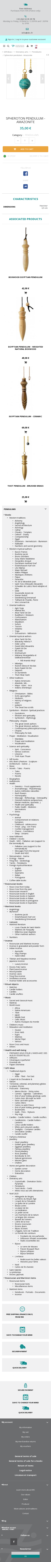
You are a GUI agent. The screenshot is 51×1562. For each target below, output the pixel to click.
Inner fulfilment (16, 836)
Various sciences (22, 752)
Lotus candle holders (24, 1125)
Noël (17, 1264)
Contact (25, 1513)
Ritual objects (11, 984)
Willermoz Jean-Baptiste (25, 932)
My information (25, 1427)
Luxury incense (21, 964)
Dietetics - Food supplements (28, 786)
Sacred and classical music (21, 1000)
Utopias (18, 730)
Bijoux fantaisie (27, 1253)
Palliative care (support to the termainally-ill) (28, 847)
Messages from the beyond (27, 851)
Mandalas (19, 739)
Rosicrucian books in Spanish (22, 896)
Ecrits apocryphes (22, 696)
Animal (18, 817)
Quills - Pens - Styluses (25, 1112)
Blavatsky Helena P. (23, 641)
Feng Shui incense (17, 976)
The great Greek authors (25, 724)
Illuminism (13, 911)
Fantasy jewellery (22, 1149)
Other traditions (16, 678)
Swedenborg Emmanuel (25, 597)
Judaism (18, 705)
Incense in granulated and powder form (26, 946)
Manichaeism (21, 619)
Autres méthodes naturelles (27, 791)
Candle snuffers (16, 994)
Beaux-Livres (20, 1206)
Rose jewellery (21, 1153)
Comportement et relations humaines (27, 821)
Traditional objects (17, 1071)
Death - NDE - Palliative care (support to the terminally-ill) (27, 842)
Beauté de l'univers (23, 1219)
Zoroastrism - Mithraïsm (25, 633)
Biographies (14, 779)
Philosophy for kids (23, 733)
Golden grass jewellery (25, 1144)
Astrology (19, 527)
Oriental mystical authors (20, 636)
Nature (12, 1081)
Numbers (13, 937)
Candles (12, 992)
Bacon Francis (21, 552)
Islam (17, 703)
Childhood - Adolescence (26, 824)
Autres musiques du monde (27, 1022)
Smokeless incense (17, 978)
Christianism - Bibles (24, 693)
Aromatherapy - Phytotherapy (28, 789)
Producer (25, 1504)
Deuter (18, 1030)
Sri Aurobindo (21, 672)
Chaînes (18, 1163)
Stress (17, 811)
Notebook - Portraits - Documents (30, 1292)
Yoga (17, 631)
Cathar (18, 530)
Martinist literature (17, 924)
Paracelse (19, 579)
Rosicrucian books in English (21, 894)
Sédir (17, 591)
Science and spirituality (19, 746)
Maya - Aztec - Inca (23, 685)
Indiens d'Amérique (23, 688)
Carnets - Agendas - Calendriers (29, 1093)
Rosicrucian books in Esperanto (23, 903)
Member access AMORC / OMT (9, 1528)
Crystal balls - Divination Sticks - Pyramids (29, 1182)
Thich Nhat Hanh (22, 675)
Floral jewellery (21, 1151)
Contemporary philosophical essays (30, 728)
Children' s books (16, 839)
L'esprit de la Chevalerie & (20, 1079)
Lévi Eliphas (20, 568)
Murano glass (21, 1160)
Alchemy (18, 521)
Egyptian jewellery (23, 1147)
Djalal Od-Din (21, 648)
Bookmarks (20, 1110)
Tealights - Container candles (27, 1129)
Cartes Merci (20, 1103)
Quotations (20, 713)
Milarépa (18, 663)
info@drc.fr (27, 33)
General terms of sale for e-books (25, 1461)
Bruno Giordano (22, 556)
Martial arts (20, 610)
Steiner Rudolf (21, 595)
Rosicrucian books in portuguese (23, 900)
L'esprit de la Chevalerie (25, 1201)
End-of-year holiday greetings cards (30, 1096)
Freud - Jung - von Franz (25, 826)
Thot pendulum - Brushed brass (25, 485)
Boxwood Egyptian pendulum (25, 277)
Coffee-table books (17, 880)
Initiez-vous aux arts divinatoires (29, 1190)
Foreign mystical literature (20, 865)
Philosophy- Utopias (18, 721)
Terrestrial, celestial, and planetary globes (27, 1084)
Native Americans (22, 681)
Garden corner (21, 1168)
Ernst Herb (19, 1032)
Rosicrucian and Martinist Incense (24, 944)
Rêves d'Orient (21, 1228)
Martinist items (16, 1289)
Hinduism (19, 698)
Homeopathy (20, 795)
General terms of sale (25, 1456)
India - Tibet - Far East (24, 1076)
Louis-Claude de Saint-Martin (27, 927)
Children (12, 1176)
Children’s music (16, 1025)
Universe (18, 754)
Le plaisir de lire (21, 1208)
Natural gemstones (23, 1158)
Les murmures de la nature (27, 1215)
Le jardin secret (21, 1212)
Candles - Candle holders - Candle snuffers (28, 1117)
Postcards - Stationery (19, 1088)
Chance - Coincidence (24, 831)
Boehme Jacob (21, 554)
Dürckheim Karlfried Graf (26, 563)
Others (12, 1047)
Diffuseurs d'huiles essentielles (33, 1238)
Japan (17, 1015)
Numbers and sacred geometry (28, 546)
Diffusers (13, 1058)
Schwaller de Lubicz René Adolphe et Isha (31, 587)
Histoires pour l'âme (29, 1262)
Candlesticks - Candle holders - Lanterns (28, 1121)
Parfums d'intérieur (17, 1137)
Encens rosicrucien (23, 1224)
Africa (17, 1008)
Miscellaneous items (24, 1286)
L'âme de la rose (22, 1222)
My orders (25, 1437)
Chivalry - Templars (23, 532)
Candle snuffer (21, 1134)
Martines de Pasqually (24, 930)
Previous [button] (9, 78)
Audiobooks (14, 781)
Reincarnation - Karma (19, 856)
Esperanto (19, 873)
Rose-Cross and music (19, 1044)
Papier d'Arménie (16, 1064)
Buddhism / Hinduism (24, 615)
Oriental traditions (17, 605)
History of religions (23, 700)
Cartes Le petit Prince (24, 1105)
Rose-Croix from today (19, 887)
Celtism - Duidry (22, 534)
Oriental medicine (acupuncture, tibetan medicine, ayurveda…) (29, 801)
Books (8, 515)
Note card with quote (24, 1100)
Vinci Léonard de (22, 602)
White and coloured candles (27, 1127)
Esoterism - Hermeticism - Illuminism (31, 541)
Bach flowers (20, 793)
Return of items (25, 1466)
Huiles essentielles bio (30, 1241)
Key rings (19, 1114)
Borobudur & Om (22, 1156)
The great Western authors (27, 726)
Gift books (13, 759)
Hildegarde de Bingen (24, 1196)
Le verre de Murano (29, 1246)
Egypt (17, 539)
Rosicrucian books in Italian (21, 898)
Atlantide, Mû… (21, 683)
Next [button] (42, 78)
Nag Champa (20, 953)
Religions (13, 691)
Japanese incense (17, 961)
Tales (17, 771)
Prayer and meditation (24, 741)
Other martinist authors (25, 934)
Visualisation (20, 743)
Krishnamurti (20, 653)
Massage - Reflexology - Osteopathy (31, 798)
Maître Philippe (21, 572)
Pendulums (20, 1186)
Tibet (17, 1012)
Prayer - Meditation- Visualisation (23, 736)
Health (12, 783)
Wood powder (15, 971)
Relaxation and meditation (21, 1027)
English (18, 868)
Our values (25, 1494)
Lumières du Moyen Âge (25, 1199)
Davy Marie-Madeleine (25, 559)
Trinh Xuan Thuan (22, 756)
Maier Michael (21, 570)
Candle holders (15, 989)
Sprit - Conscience (23, 749)
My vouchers (25, 1446)
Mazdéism (19, 622)
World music (14, 1005)
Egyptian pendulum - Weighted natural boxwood (25, 347)
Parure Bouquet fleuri (29, 1249)
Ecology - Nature (16, 858)
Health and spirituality (24, 805)
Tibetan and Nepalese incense (22, 959)
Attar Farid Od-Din (23, 613)
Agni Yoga (19, 608)
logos (17, 1034)
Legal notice (25, 1470)
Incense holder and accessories (23, 981)
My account (7, 1422)
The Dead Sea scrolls (24, 707)
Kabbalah (19, 543)
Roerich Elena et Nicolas (25, 666)
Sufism (18, 624)
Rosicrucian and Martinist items (20, 1278)
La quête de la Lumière (25, 1203)
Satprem (18, 670)
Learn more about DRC (25, 1490)
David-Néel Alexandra (24, 646)
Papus (17, 577)
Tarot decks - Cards (23, 1188)
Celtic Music (20, 1019)
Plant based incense (18, 969)
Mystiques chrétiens (23, 575)
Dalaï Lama (20, 644)
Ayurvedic (19, 951)
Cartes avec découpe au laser (28, 1098)
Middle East (20, 1017)
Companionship (22, 537)
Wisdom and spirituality (25, 715)
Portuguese (20, 877)
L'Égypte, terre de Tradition (27, 1231)
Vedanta (18, 629)
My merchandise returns (26, 1441)
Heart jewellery (21, 1142)
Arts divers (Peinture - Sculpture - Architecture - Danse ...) (23, 762)
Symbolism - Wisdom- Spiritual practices (27, 710)
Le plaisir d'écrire (16, 1086)
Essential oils (15, 1062)
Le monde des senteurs (25, 1233)
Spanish (18, 870)
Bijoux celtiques (27, 1251)
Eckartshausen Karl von (25, 565)
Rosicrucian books (13, 884)
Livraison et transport (25, 1475)
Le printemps (15, 1272)
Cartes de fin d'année (24, 1267)
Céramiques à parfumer (19, 1060)
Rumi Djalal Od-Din (23, 668)
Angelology (20, 523)
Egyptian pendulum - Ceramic (25, 416)
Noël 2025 (13, 1193)
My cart (26, 1432)
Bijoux (17, 1243)
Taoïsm (18, 626)
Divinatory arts (15, 1178)
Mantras (13, 1003)
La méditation (21, 1210)
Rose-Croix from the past (20, 889)
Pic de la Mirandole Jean (25, 581)
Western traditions (17, 518)
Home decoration (22, 1171)
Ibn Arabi (19, 651)
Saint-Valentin (15, 1270)
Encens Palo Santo (17, 967)
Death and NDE (22, 853)
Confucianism (21, 617)
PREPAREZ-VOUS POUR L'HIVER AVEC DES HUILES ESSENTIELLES (28, 1054)
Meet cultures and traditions (25, 1509)
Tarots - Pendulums (18, 863)
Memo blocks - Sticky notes (27, 1091)
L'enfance (19, 1256)
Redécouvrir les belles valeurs (33, 1259)
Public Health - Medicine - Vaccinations (26, 808)
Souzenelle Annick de (24, 593)
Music (12, 766)
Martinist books (13, 906)
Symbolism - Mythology (25, 718)
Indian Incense (15, 948)
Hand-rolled (20, 956)
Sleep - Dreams (21, 833)
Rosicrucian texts (22, 1284)
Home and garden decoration (22, 1166)
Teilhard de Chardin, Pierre (26, 600)
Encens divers (21, 1226)
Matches (13, 987)
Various (18, 1041)
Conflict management (24, 829)
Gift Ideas (10, 1068)
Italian (17, 875)
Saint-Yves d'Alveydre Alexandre (29, 584)
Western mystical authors (20, 549)
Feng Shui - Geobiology (19, 861)
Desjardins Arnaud (23, 561)
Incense (8, 941)
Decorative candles (23, 1131)
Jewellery (13, 1139)
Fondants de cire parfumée (32, 1236)
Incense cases (15, 974)
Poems (18, 773)
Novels (18, 776)
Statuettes (19, 1173)
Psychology (14, 814)
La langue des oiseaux (24, 1217)
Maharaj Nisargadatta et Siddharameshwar (25, 656)
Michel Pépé (20, 1039)
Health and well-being (15, 1050)
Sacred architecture (23, 525)
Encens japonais (16, 1274)
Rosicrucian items (17, 1281)
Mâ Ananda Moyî (27, 660)
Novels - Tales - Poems (19, 768)
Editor (25, 1499)
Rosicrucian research (18, 891)
